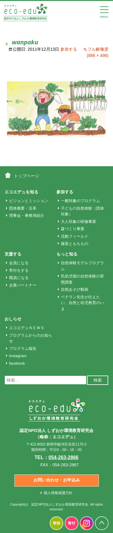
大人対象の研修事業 (78, 221)
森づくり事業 (72, 229)
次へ (98, 101)
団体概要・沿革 (22, 208)
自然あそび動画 (74, 289)
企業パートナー (22, 285)
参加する (68, 49)
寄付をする (19, 270)
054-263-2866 (64, 457)
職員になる (19, 277)
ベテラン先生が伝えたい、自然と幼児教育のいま (82, 303)
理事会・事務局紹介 (26, 215)
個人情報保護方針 (58, 493)
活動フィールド (74, 236)
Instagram (18, 356)
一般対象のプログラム (80, 200)
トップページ (26, 175)
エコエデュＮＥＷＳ (26, 327)
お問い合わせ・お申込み (56, 479)
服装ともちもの (74, 243)
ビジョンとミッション (28, 200)
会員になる (19, 263)
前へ (14, 101)
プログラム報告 (22, 348)
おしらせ (13, 319)
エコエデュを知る (21, 192)
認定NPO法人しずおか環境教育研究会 (59, 504)
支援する (13, 254)
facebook (17, 363)
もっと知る (66, 254)
